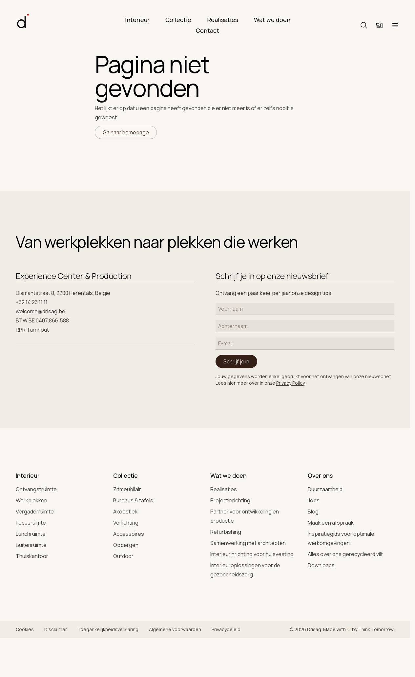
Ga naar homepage (126, 132)
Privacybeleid (226, 629)
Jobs (314, 500)
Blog (313, 511)
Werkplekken (31, 500)
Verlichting (125, 522)
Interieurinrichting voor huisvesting (252, 554)
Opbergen (125, 545)
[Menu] (395, 25)
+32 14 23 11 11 (32, 302)
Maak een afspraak (331, 522)
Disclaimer (55, 629)
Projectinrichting (230, 500)
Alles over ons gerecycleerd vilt (345, 554)
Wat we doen (272, 20)
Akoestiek (125, 511)
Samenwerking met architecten (248, 543)
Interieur (137, 20)
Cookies (25, 629)
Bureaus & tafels (133, 500)
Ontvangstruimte (36, 489)
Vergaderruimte (35, 511)
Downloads (321, 565)
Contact (207, 30)
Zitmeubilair (127, 489)
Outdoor (123, 556)
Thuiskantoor (32, 556)
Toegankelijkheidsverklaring (107, 629)
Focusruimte (31, 522)
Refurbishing (225, 531)
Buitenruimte (31, 545)
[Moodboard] (380, 25)
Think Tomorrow (375, 629)
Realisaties (222, 20)
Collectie (178, 20)
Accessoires (128, 533)
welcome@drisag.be (40, 311)
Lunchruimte (31, 533)
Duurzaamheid (325, 489)
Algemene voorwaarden (175, 629)
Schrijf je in (236, 361)
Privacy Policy (290, 383)
